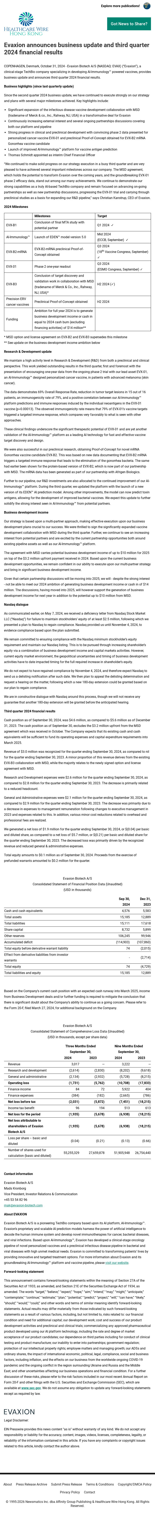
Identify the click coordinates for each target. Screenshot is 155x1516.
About (7, 1484)
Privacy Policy (70, 1492)
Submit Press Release (66, 1484)
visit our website (116, 1263)
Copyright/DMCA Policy (135, 1484)
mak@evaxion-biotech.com (23, 1205)
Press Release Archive (31, 1484)
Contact (89, 1492)
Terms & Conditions (100, 1484)
